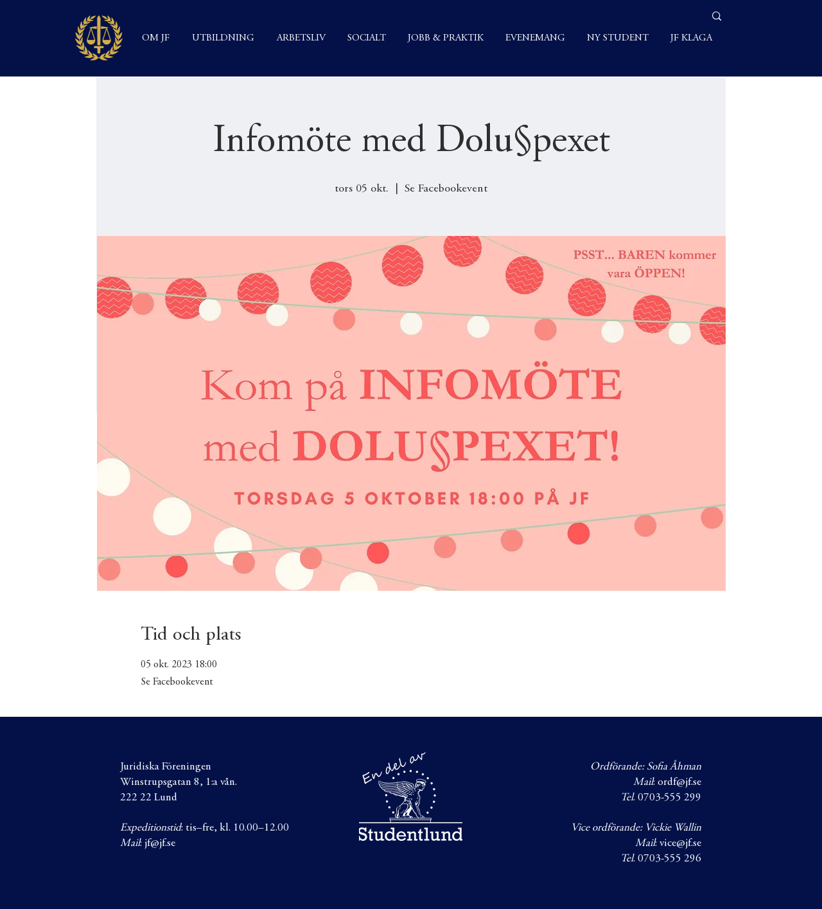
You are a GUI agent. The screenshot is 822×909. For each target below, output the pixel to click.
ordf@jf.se (679, 782)
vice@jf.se (680, 843)
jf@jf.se (159, 843)
